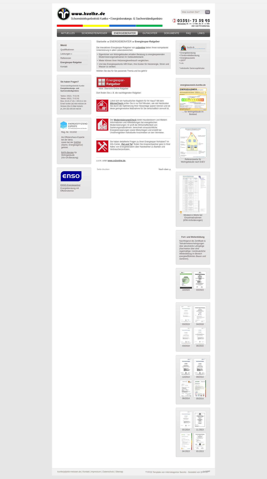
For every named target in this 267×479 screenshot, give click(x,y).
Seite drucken (103, 169)
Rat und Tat (126, 144)
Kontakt (86, 471)
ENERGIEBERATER (120, 41)
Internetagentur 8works (175, 472)
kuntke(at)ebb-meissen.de (69, 471)
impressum (96, 471)
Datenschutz (108, 471)
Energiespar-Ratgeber (147, 41)
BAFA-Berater (67, 152)
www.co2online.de (116, 160)
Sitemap (119, 471)
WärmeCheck (116, 103)
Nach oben (164, 169)
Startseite (101, 41)
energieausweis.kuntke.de (193, 85)
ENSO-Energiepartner (70, 185)
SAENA (77, 142)
